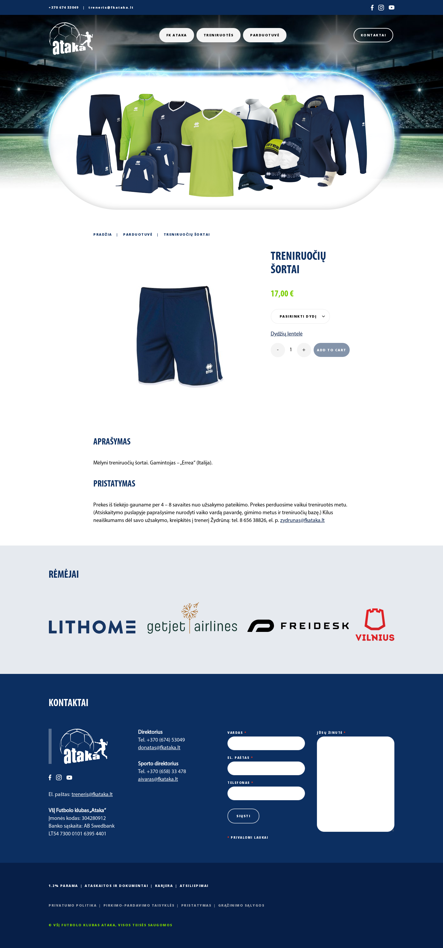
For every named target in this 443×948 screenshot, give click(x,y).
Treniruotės (219, 35)
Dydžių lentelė (287, 334)
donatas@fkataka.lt (159, 748)
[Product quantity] (291, 350)
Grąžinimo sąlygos (241, 905)
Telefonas (266, 788)
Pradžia (102, 234)
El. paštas (266, 763)
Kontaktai (373, 35)
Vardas (266, 738)
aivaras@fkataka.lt (158, 779)
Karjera (164, 885)
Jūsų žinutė (355, 782)
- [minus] (278, 350)
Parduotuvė (264, 35)
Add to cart (331, 350)
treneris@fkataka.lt (111, 7)
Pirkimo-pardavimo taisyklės (139, 905)
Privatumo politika (73, 905)
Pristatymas (196, 905)
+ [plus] (304, 350)
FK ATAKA (176, 35)
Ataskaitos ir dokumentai (116, 885)
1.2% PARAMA (63, 885)
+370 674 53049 (63, 7)
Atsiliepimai (194, 885)
